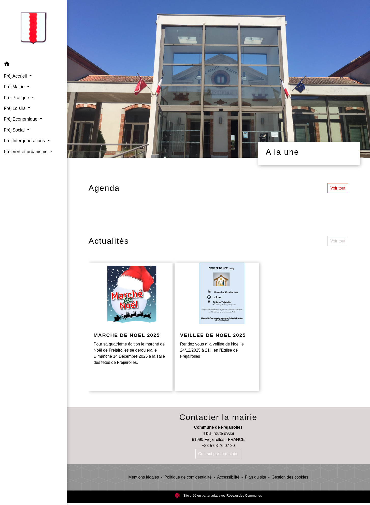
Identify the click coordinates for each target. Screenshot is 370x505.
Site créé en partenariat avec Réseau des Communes (218, 495)
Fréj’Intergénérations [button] (25, 140)
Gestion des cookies (290, 477)
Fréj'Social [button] (15, 130)
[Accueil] (33, 29)
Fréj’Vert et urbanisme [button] (26, 151)
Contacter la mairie (218, 417)
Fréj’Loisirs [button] (15, 108)
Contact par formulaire (218, 454)
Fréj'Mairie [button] (15, 86)
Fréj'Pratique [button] (17, 97)
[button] (33, 64)
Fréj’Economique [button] (21, 119)
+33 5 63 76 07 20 (218, 445)
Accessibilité (228, 477)
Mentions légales (143, 477)
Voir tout (337, 188)
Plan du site (255, 477)
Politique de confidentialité (188, 477)
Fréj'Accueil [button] (16, 76)
